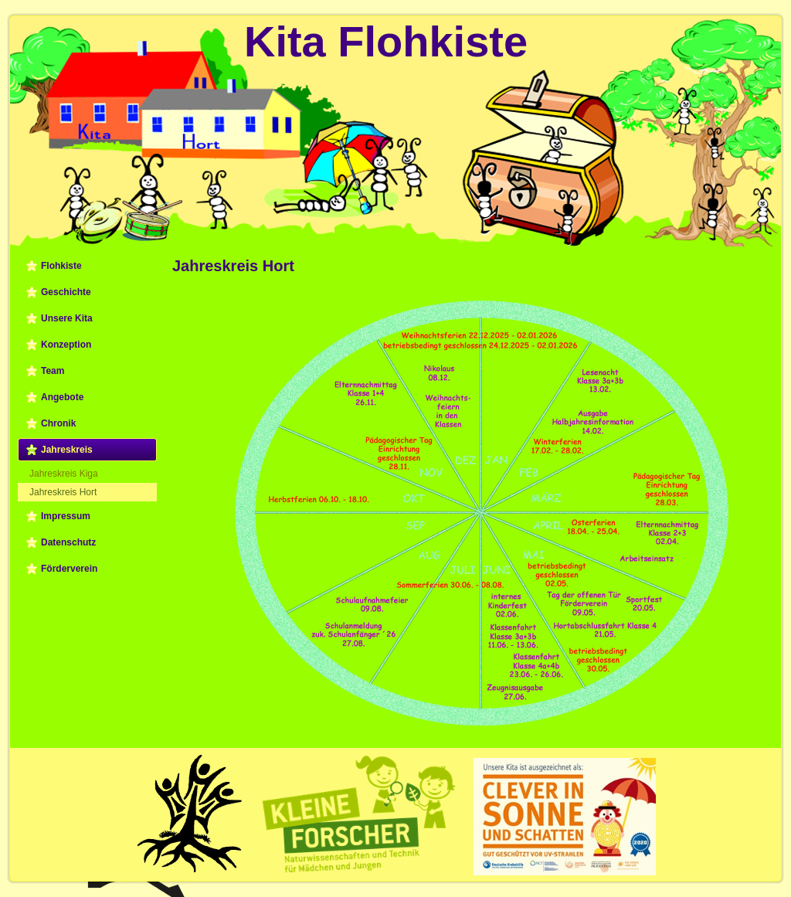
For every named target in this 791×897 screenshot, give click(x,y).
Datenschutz (68, 542)
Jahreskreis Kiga (63, 473)
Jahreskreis (67, 449)
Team (52, 370)
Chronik (58, 423)
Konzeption (66, 344)
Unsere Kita (67, 318)
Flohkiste (61, 265)
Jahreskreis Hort (63, 492)
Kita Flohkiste (386, 41)
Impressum (65, 516)
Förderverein (69, 568)
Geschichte (66, 292)
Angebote (62, 397)
